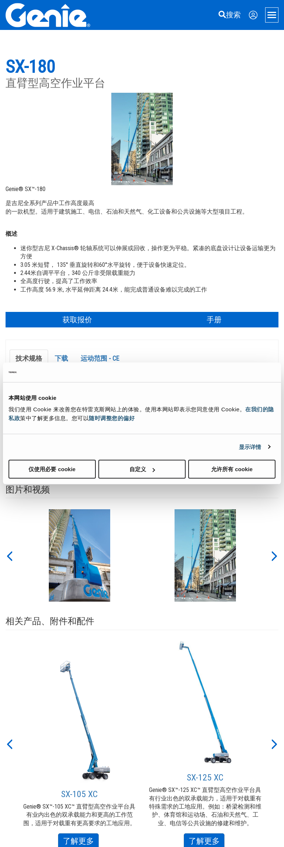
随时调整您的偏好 (112, 418)
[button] (9, 555)
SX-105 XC (79, 794)
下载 (61, 358)
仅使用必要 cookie (51, 469)
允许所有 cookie (232, 469)
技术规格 (29, 358)
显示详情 (250, 446)
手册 (214, 319)
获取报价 (77, 319)
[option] (79, 555)
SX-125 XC (205, 777)
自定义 (142, 469)
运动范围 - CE (100, 358)
